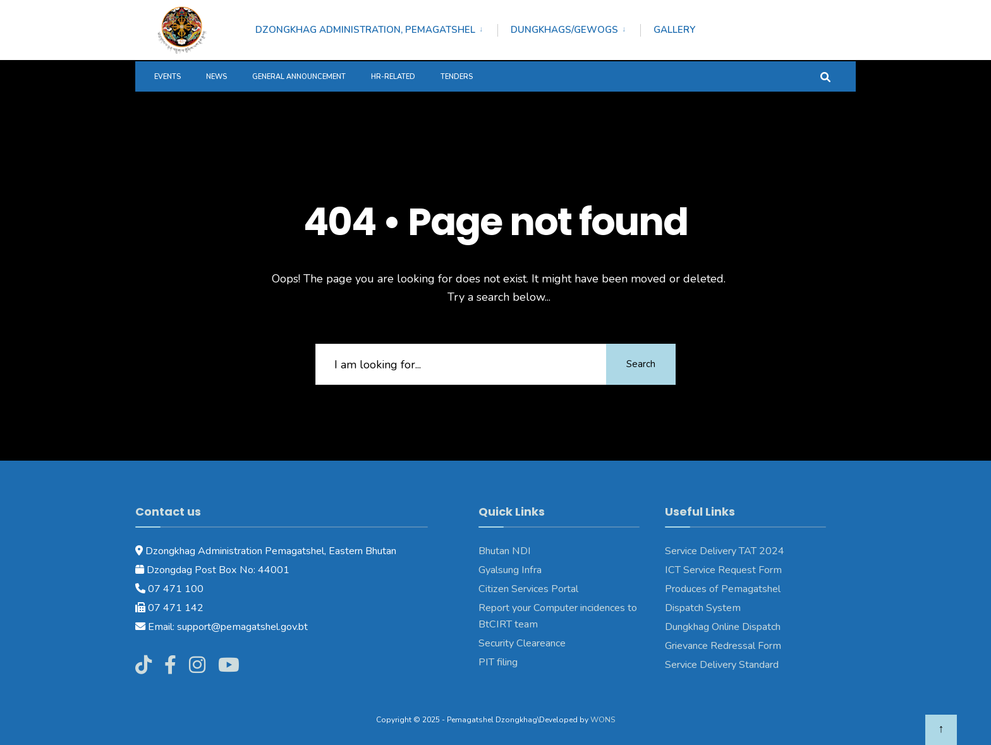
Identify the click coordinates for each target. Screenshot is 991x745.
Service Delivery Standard (722, 665)
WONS (602, 720)
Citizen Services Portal (528, 589)
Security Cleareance (522, 643)
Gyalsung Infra (510, 570)
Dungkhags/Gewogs (564, 29)
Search (640, 364)
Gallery (674, 29)
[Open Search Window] (825, 76)
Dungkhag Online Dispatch (723, 627)
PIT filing (498, 662)
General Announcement (299, 77)
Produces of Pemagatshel (723, 589)
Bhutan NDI (504, 551)
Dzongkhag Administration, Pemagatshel (365, 29)
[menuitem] (376, 27)
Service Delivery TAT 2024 (724, 551)
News (216, 77)
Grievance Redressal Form (723, 646)
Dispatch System (703, 608)
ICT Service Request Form (723, 570)
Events (167, 77)
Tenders (457, 77)
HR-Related (393, 77)
